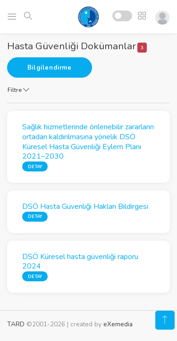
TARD (16, 324)
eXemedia (118, 324)
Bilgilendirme (49, 67)
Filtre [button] (18, 90)
